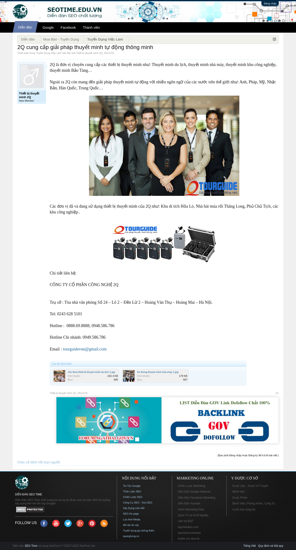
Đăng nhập (270, 3)
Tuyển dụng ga (131, 530)
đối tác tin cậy (131, 525)
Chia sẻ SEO (27, 462)
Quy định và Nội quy (270, 545)
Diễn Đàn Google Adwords (194, 491)
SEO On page (131, 513)
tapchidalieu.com (188, 527)
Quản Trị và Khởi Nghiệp (193, 515)
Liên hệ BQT (186, 521)
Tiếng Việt (249, 545)
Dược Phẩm (239, 497)
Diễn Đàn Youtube (189, 503)
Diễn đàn (25, 27)
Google (48, 27)
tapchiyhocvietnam (189, 532)
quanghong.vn (131, 536)
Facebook (68, 27)
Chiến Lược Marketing (191, 486)
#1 (277, 393)
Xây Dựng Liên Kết (134, 508)
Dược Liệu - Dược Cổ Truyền (250, 486)
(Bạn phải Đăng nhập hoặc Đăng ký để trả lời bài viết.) (248, 455)
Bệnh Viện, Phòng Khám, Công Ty (253, 503)
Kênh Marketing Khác (191, 509)
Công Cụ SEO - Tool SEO (137, 502)
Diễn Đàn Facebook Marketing (196, 497)
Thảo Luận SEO (132, 491)
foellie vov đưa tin (189, 538)
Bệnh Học (238, 491)
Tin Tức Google (131, 485)
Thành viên (91, 27)
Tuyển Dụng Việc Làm (49, 53)
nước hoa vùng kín (244, 509)
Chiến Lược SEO (132, 497)
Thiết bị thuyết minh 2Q (89, 53)
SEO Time (31, 545)
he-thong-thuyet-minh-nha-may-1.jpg (158, 372)
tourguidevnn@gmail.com (85, 349)
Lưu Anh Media (131, 519)
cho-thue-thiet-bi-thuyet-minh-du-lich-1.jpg (91, 372)
